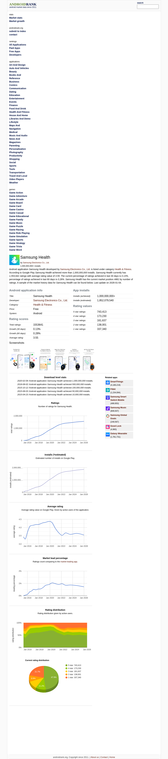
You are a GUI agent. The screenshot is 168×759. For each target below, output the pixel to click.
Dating (12, 91)
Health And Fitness (19, 112)
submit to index (17, 31)
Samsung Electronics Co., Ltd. (36, 263)
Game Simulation (18, 236)
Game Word (15, 250)
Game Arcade (16, 199)
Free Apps (14, 51)
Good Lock (115, 426)
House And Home (18, 115)
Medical (13, 132)
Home (112, 757)
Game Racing (16, 229)
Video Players (16, 179)
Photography (16, 152)
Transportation (17, 172)
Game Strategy (17, 243)
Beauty (13, 71)
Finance (13, 105)
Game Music (15, 223)
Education (14, 95)
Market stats (15, 17)
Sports (12, 165)
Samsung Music (118, 407)
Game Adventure (18, 196)
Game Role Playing (19, 233)
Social (12, 162)
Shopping (14, 159)
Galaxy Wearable (118, 433)
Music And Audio (18, 135)
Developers (15, 54)
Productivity (15, 155)
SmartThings (116, 381)
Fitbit (113, 389)
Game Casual (16, 213)
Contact (104, 757)
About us (94, 757)
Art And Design (17, 65)
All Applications (17, 44)
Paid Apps (14, 48)
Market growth (17, 21)
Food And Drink (17, 108)
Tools (12, 169)
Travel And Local (18, 176)
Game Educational (19, 216)
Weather (13, 182)
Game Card (15, 206)
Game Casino (16, 209)
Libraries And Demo (20, 118)
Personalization (17, 149)
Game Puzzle (16, 226)
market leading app (68, 562)
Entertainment (16, 98)
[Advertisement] (90, 5)
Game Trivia (15, 246)
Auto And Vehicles (19, 68)
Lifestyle (13, 122)
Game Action (16, 192)
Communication (17, 88)
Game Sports (16, 239)
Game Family (16, 219)
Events (13, 102)
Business (14, 81)
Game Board (16, 202)
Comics (13, 85)
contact (13, 34)
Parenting (14, 145)
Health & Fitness (123, 269)
